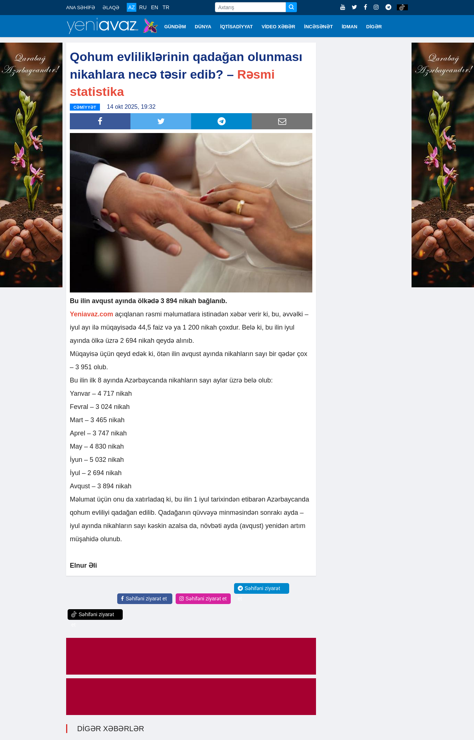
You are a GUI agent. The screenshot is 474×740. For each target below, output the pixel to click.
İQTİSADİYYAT (236, 26)
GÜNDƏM (175, 26)
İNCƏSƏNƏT (318, 26)
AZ (131, 7)
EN (154, 7)
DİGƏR (374, 26)
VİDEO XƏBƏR (278, 26)
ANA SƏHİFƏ (80, 7)
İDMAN (350, 26)
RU (143, 7)
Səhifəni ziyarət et (144, 598)
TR (165, 7)
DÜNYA (203, 26)
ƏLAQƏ (111, 7)
